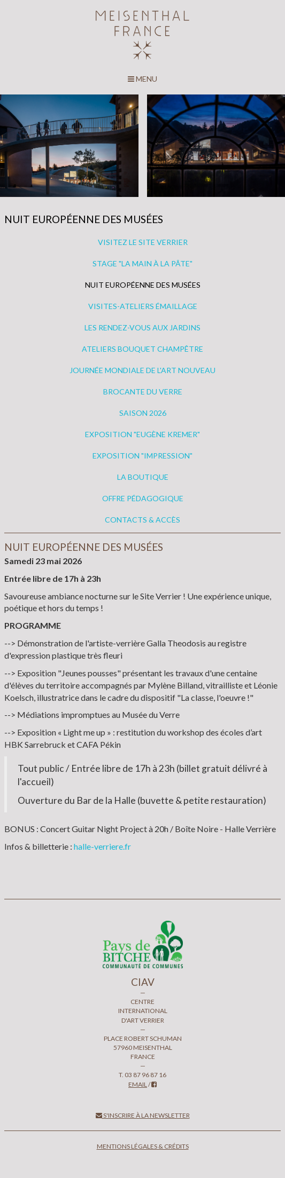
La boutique (142, 476)
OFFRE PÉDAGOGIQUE (142, 498)
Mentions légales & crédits (143, 1146)
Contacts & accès (142, 519)
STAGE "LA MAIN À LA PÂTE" (142, 263)
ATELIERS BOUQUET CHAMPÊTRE (142, 348)
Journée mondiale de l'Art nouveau (142, 370)
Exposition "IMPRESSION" (142, 455)
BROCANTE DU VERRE (142, 391)
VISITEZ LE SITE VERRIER (143, 242)
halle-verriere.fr (102, 846)
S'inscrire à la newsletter (143, 1115)
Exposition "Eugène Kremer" (142, 434)
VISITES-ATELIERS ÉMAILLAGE (142, 306)
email (137, 1084)
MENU (142, 78)
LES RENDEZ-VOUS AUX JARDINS (142, 327)
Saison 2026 (142, 412)
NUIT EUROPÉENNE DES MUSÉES (143, 284)
